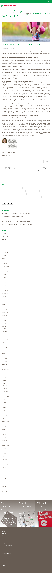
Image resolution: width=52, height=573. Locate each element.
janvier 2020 (4, 361)
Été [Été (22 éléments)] (11, 203)
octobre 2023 (5, 269)
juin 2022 (4, 299)
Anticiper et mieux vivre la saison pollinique (11, 219)
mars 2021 (4, 328)
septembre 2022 (5, 293)
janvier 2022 (4, 309)
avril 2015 (4, 481)
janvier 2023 (4, 285)
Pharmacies (4, 560)
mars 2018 (4, 410)
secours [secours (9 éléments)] (12, 200)
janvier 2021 (4, 334)
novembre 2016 (5, 440)
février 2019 (4, 386)
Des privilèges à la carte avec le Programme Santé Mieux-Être (16, 213)
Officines (44, 1)
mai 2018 (4, 405)
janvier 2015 (4, 489)
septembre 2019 (5, 369)
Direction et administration (8, 563)
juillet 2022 (4, 296)
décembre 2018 (5, 391)
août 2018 (4, 399)
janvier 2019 (4, 388)
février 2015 (4, 486)
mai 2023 (4, 280)
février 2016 (4, 459)
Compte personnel (29, 1)
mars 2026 (4, 233)
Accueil (27, 13)
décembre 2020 (5, 337)
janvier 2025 (4, 247)
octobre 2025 (5, 236)
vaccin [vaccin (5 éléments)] (37, 200)
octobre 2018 (4, 394)
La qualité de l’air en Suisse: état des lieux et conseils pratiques (16, 221)
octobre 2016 (4, 443)
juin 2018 (4, 402)
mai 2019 (4, 377)
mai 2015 (4, 478)
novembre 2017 (5, 415)
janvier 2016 (4, 462)
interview (48, 161)
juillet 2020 (4, 348)
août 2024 (4, 255)
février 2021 (4, 331)
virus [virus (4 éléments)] (41, 200)
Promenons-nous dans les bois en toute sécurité (12, 216)
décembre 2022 (5, 288)
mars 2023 (4, 282)
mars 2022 (4, 307)
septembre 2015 (5, 470)
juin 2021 (4, 320)
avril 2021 (4, 326)
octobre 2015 (4, 467)
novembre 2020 (5, 339)
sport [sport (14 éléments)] (26, 200)
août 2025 (4, 239)
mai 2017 (4, 426)
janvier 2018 (4, 413)
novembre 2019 (5, 364)
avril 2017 (4, 429)
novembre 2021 (5, 315)
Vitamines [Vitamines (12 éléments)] (46, 200)
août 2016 (4, 448)
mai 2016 (4, 453)
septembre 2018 (5, 396)
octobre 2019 (4, 367)
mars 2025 (4, 244)
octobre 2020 (5, 342)
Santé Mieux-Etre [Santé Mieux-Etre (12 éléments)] (5, 200)
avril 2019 (4, 380)
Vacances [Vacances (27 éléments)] (31, 200)
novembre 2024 (5, 250)
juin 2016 (4, 451)
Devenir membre (5, 533)
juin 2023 (4, 277)
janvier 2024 (4, 263)
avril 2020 (4, 353)
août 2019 (4, 372)
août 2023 (4, 274)
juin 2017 (4, 424)
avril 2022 (4, 304)
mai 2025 (4, 242)
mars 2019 (4, 383)
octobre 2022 (5, 290)
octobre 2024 (5, 252)
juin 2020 (4, 350)
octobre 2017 (4, 418)
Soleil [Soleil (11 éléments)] (22, 200)
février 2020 (4, 358)
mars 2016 (4, 456)
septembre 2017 (5, 421)
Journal (3, 535)
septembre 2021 (5, 318)
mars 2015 (4, 483)
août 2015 (4, 472)
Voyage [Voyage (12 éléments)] (4, 203)
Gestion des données (37, 1)
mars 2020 (4, 356)
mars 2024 (4, 261)
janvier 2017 (4, 437)
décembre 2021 (5, 312)
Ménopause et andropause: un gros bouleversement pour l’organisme (17, 224)
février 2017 (4, 434)
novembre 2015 (5, 464)
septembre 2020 (5, 345)
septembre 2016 (5, 445)
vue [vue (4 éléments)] (8, 203)
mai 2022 (4, 301)
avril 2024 (4, 258)
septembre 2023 (5, 271)
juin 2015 (4, 475)
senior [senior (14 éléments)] (17, 200)
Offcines (3, 543)
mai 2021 (4, 323)
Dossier (31, 13)
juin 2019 (4, 375)
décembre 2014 (5, 491)
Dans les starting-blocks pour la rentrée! (13, 168)
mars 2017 (4, 432)
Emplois (3, 565)
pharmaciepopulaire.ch (7, 545)
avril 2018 (4, 407)
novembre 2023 (5, 266)
